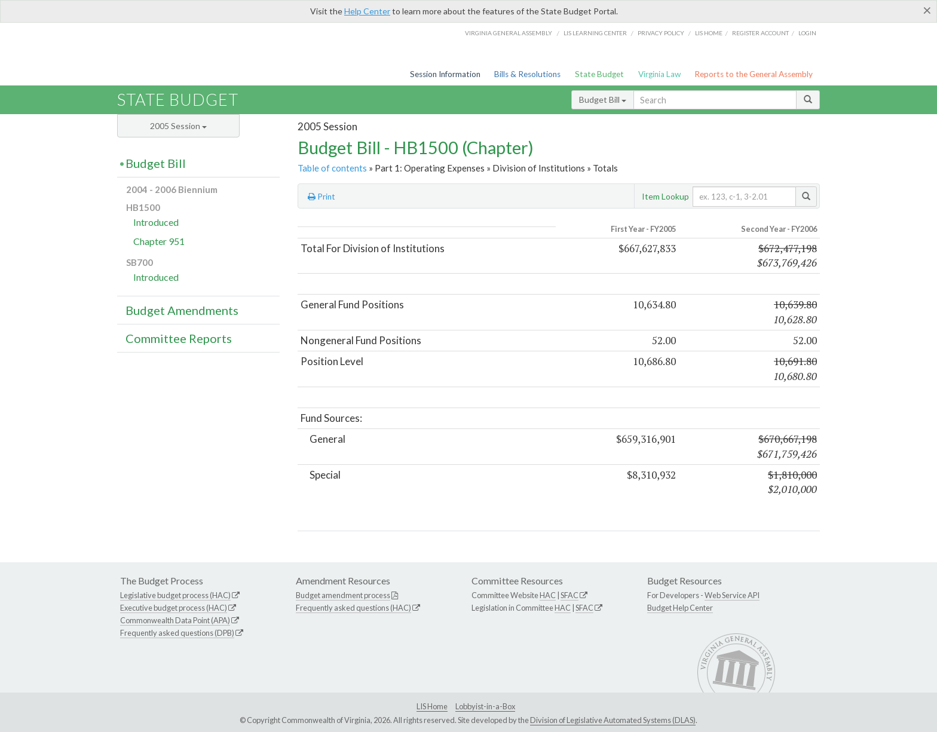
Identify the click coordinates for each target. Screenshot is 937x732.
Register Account (760, 32)
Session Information (445, 74)
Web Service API (732, 595)
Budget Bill (602, 99)
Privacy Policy (661, 32)
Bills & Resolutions (527, 74)
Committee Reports (178, 338)
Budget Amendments (181, 310)
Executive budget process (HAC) (173, 607)
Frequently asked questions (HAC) (353, 607)
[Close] (927, 10)
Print (321, 196)
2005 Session (178, 126)
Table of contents (332, 168)
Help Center (367, 11)
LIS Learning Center (595, 32)
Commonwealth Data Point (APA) (175, 620)
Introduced (156, 222)
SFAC (569, 595)
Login (807, 32)
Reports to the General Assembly (753, 74)
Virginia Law (659, 74)
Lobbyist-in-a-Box (485, 706)
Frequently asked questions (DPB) (177, 633)
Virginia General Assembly (508, 32)
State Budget (599, 74)
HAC (548, 595)
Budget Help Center (680, 607)
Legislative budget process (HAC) (175, 595)
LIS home (708, 32)
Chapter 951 (159, 241)
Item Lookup (665, 196)
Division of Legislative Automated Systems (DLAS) (613, 720)
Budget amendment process (343, 595)
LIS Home (432, 706)
